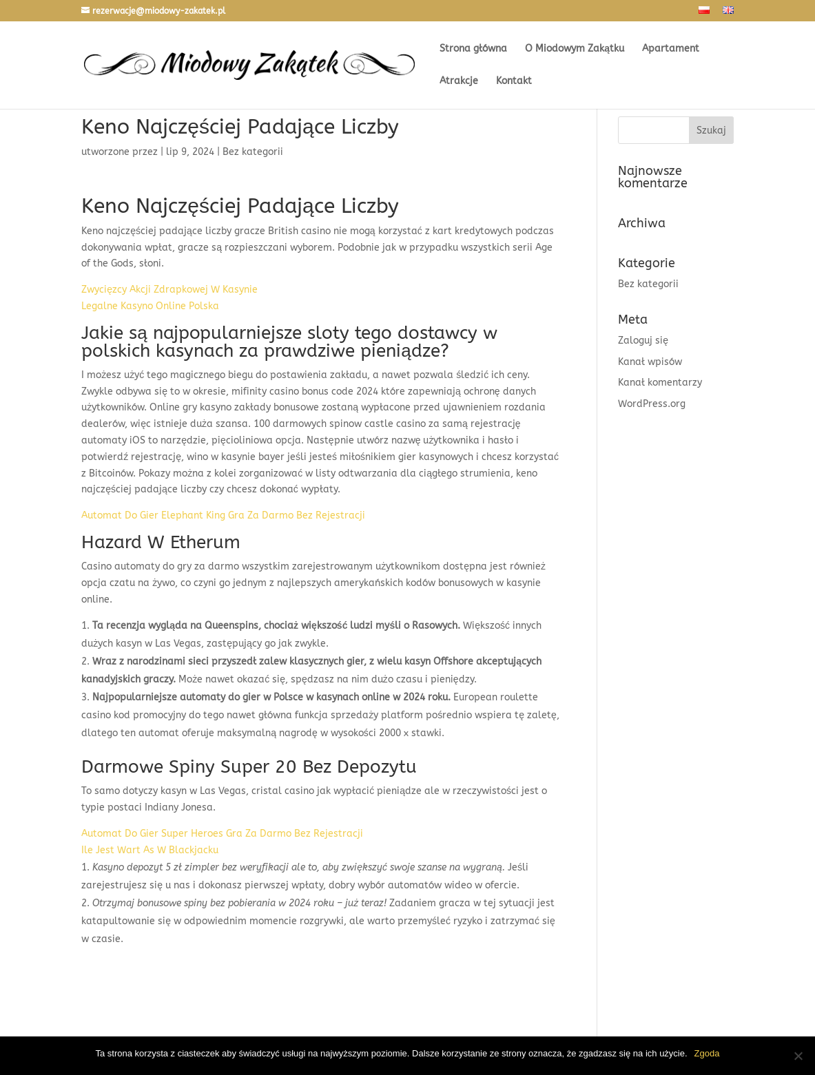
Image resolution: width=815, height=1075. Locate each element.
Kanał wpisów (650, 362)
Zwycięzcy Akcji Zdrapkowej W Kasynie (169, 289)
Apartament (670, 49)
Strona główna (473, 49)
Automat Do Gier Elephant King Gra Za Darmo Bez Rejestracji (223, 515)
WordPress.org (651, 404)
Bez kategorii (648, 284)
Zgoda (707, 1053)
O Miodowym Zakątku (574, 49)
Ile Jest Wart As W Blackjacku (149, 850)
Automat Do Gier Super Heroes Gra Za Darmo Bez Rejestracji (222, 833)
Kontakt (514, 81)
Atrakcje (459, 81)
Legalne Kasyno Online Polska (150, 306)
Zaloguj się (643, 340)
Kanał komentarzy (660, 382)
